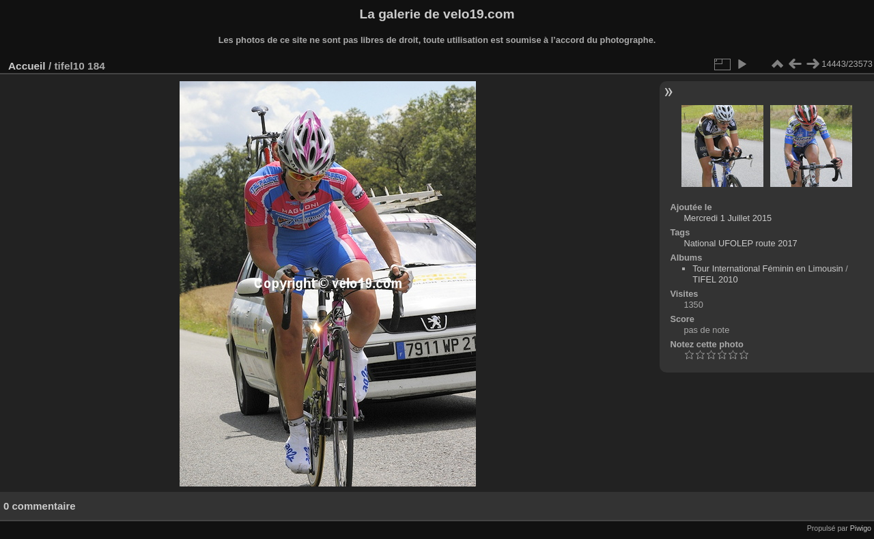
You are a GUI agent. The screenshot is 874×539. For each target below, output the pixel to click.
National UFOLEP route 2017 (740, 243)
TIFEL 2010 (714, 279)
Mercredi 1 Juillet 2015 (727, 218)
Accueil (27, 66)
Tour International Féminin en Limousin (767, 268)
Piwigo (860, 528)
